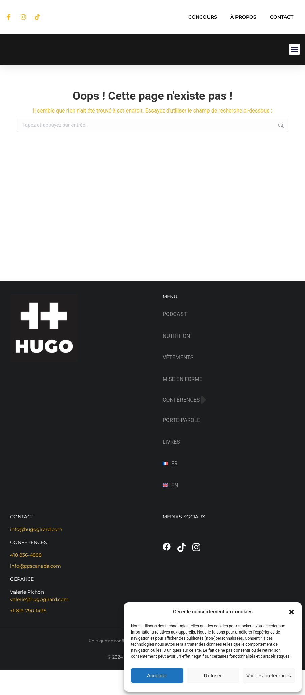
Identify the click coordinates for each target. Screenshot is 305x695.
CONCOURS (202, 17)
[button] (291, 612)
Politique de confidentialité (116, 641)
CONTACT (281, 17)
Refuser (213, 675)
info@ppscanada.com (35, 566)
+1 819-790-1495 (28, 610)
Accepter (157, 675)
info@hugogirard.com (36, 529)
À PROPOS (243, 17)
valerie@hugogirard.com (39, 599)
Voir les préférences (268, 675)
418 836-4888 (26, 555)
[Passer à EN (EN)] (229, 485)
